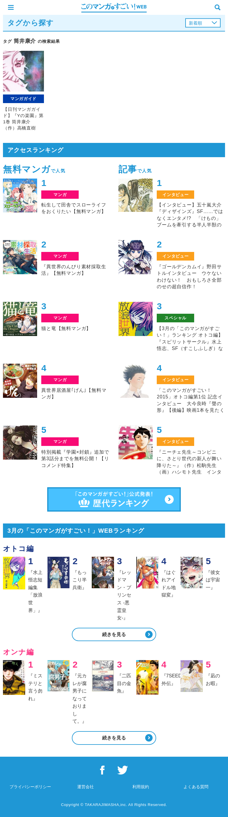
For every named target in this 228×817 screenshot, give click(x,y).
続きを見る (114, 634)
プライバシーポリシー (30, 786)
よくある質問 (195, 786)
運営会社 (85, 786)
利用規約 (140, 786)
